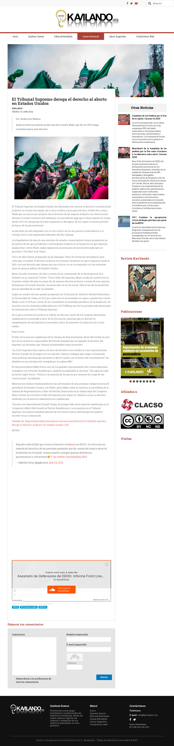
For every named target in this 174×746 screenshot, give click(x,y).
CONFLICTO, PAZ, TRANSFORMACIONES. (39, 604)
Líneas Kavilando (91, 36)
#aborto (71, 444)
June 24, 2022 (56, 462)
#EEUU (15, 607)
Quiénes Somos (36, 36)
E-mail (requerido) (76, 644)
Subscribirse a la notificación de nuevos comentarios (33, 680)
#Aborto (42, 607)
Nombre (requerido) (77, 634)
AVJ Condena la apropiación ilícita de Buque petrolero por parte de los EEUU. (149, 220)
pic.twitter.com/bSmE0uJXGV (70, 456)
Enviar (104, 677)
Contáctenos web (145, 36)
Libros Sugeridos (117, 36)
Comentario (18, 634)
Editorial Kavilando (63, 36)
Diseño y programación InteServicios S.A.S (59, 740)
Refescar (72, 663)
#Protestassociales (29, 607)
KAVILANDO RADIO (18, 604)
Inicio (15, 36)
